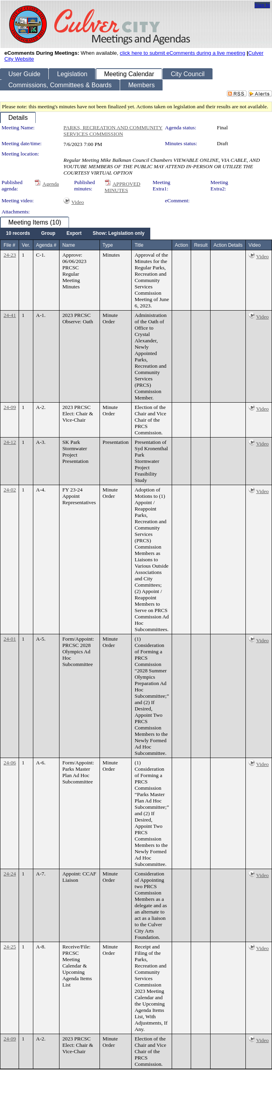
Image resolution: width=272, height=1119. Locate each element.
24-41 (10, 315)
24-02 (10, 490)
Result (200, 245)
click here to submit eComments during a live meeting (182, 53)
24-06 (10, 763)
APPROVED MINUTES (122, 187)
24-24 (10, 874)
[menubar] (75, 234)
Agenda (50, 184)
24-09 (10, 407)
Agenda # (46, 245)
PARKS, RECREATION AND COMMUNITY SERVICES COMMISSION (113, 131)
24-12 (10, 442)
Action (181, 245)
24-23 (10, 255)
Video (77, 202)
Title (138, 245)
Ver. (26, 245)
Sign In (262, 5)
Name (68, 245)
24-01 (10, 639)
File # (9, 245)
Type (108, 245)
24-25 (10, 947)
